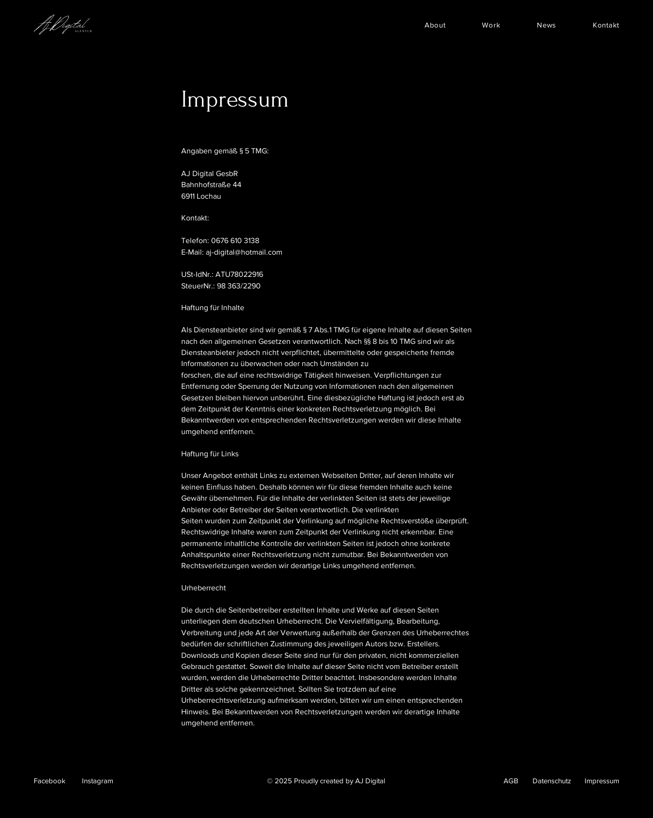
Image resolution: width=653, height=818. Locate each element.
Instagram (97, 781)
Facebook (50, 781)
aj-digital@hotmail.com (244, 252)
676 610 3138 (237, 240)
